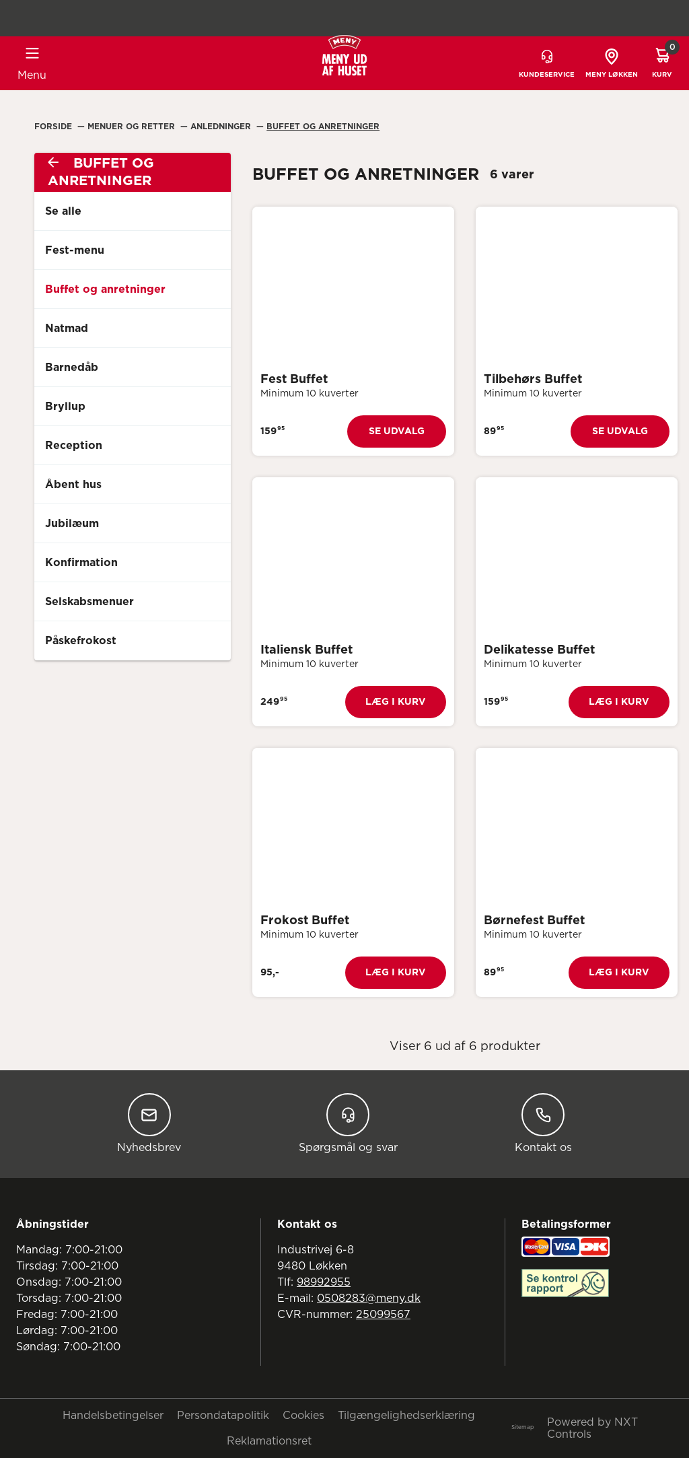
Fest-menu (74, 250)
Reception (73, 445)
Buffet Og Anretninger (322, 127)
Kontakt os (543, 1123)
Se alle (63, 211)
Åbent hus (73, 484)
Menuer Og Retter (132, 127)
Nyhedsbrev (149, 1123)
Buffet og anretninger (105, 289)
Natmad (66, 328)
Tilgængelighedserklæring (406, 1415)
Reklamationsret (269, 1441)
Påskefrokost (80, 640)
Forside (54, 127)
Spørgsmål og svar (348, 1123)
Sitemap (522, 1427)
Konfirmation (81, 562)
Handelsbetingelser (113, 1415)
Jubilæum (72, 523)
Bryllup (65, 406)
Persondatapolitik (223, 1415)
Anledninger (222, 127)
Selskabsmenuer (89, 601)
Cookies (303, 1415)
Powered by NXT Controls (592, 1428)
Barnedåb (71, 367)
